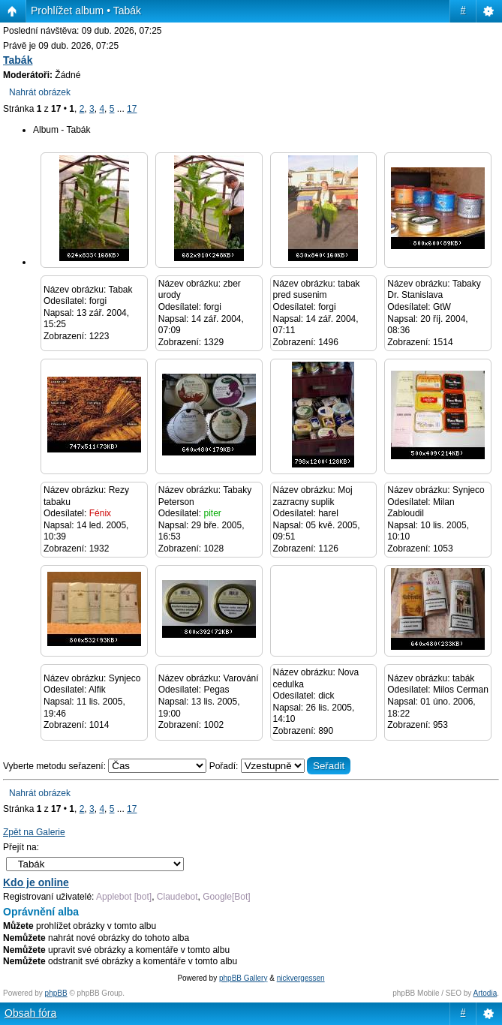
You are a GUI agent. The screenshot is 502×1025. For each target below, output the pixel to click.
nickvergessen (301, 978)
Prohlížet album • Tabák (86, 11)
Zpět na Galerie (34, 832)
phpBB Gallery (243, 978)
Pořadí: (280, 766)
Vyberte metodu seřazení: (106, 766)
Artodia (485, 993)
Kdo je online (36, 882)
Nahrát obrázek (40, 92)
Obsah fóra (30, 1013)
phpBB (56, 993)
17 (132, 109)
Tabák (17, 60)
